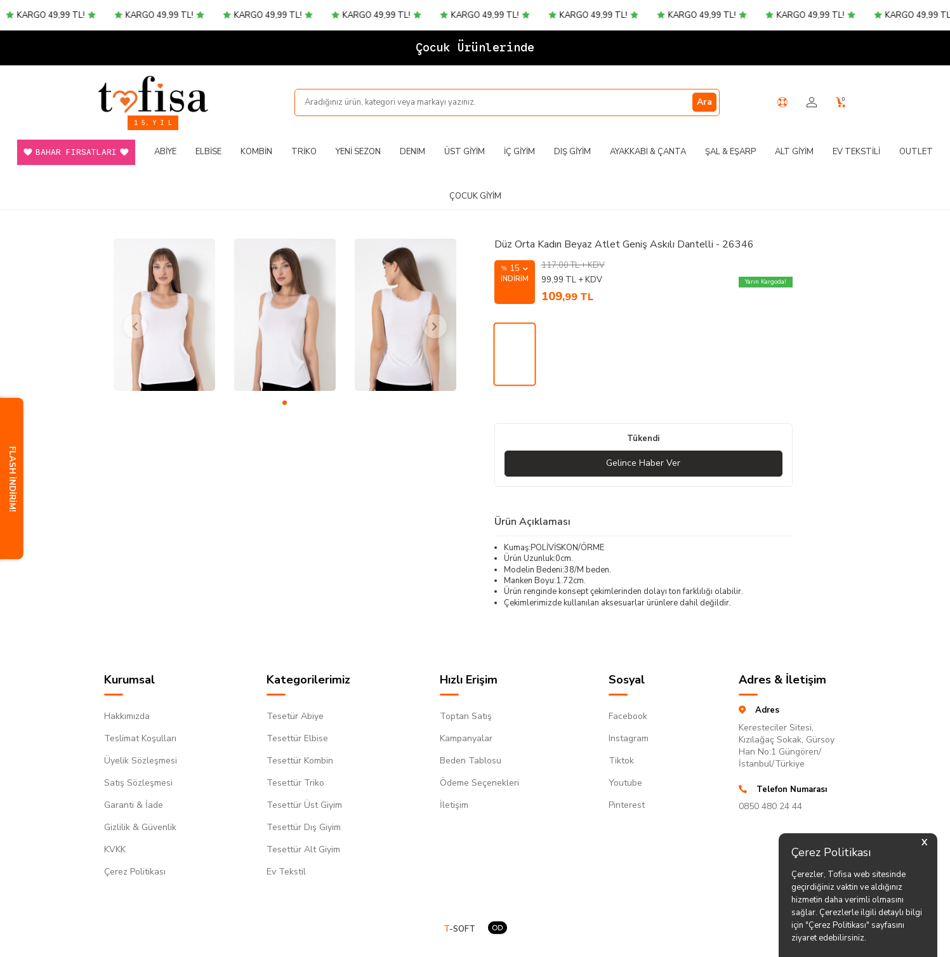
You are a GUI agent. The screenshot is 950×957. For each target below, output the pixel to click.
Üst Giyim (464, 151)
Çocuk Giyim (475, 196)
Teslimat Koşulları (140, 738)
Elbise (208, 151)
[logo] (153, 94)
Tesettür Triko (295, 783)
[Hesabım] (812, 102)
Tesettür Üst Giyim (304, 805)
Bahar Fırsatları (76, 152)
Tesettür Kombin (300, 761)
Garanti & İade (133, 805)
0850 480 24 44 (770, 806)
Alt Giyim (794, 151)
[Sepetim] (841, 102)
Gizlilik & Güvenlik (140, 827)
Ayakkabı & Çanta (648, 151)
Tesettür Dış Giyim (304, 827)
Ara (704, 102)
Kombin (256, 151)
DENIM (412, 151)
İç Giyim (519, 151)
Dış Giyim (572, 151)
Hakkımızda (127, 716)
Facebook (628, 716)
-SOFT (459, 929)
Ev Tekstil (286, 872)
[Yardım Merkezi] (782, 102)
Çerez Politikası (135, 872)
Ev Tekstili (856, 151)
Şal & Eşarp (730, 151)
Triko (304, 151)
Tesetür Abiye (295, 716)
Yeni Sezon (358, 151)
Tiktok (621, 761)
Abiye (165, 151)
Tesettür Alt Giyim (303, 849)
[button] (284, 402)
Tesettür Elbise (297, 738)
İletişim (454, 805)
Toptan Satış (466, 716)
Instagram (629, 738)
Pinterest (627, 805)
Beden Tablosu (470, 761)
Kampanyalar (466, 738)
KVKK (115, 849)
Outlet (916, 151)
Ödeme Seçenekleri (479, 783)
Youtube (625, 783)
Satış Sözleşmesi (138, 783)
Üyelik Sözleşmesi (140, 761)
